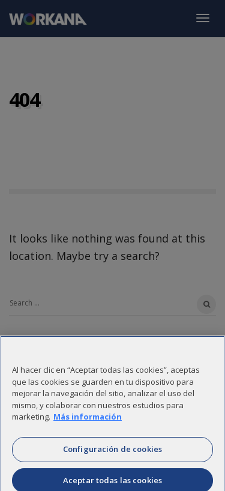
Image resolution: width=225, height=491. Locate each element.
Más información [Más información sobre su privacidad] (87, 419)
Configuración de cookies (112, 451)
